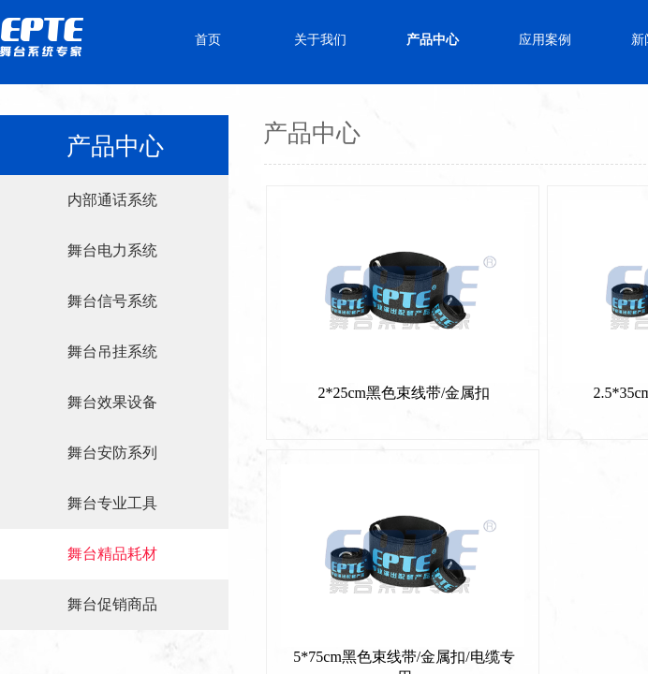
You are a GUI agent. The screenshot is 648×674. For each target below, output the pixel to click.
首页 (208, 40)
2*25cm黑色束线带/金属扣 (404, 393)
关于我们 (320, 40)
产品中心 (432, 40)
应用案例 (545, 40)
